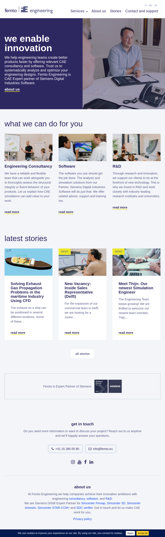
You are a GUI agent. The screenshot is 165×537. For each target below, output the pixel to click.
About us (99, 11)
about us (12, 89)
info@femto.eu (103, 449)
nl (146, 5)
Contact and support (141, 11)
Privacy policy (82, 519)
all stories (82, 353)
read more (12, 212)
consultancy (77, 498)
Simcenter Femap (93, 503)
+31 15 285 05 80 (67, 449)
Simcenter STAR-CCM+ (54, 507)
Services (79, 11)
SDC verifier (85, 507)
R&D (108, 498)
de (155, 5)
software (92, 498)
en (150, 5)
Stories (115, 11)
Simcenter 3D (116, 503)
